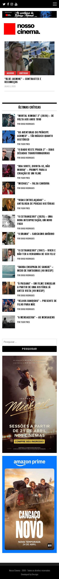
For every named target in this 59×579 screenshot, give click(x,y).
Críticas (23, 73)
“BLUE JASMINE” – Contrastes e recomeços (23, 80)
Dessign (35, 574)
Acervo (10, 73)
